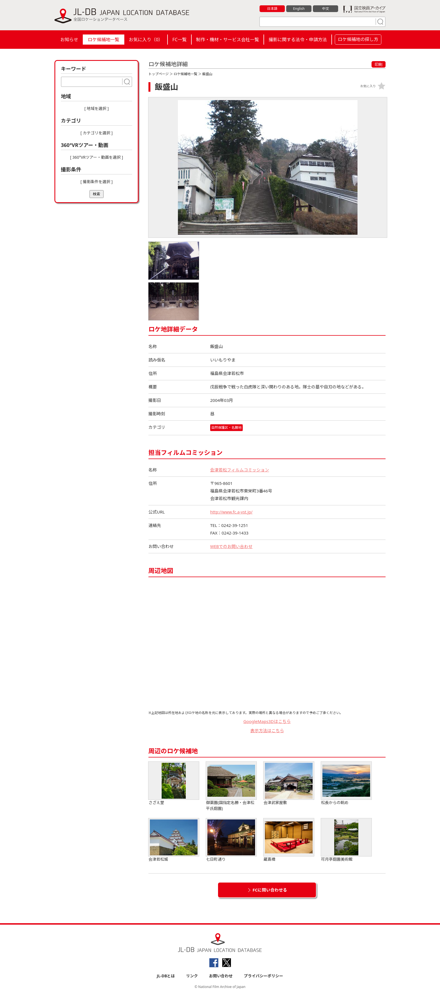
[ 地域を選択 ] (96, 108)
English (299, 8)
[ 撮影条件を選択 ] (97, 181)
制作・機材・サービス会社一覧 (227, 39)
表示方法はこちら (267, 730)
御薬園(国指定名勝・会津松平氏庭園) (231, 786)
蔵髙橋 (288, 840)
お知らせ (69, 39)
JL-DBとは (166, 975)
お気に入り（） (146, 39)
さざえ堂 (173, 783)
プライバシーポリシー (263, 975)
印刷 (378, 64)
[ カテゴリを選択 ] (97, 132)
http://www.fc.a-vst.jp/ (232, 512)
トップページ (158, 74)
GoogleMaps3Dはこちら (267, 721)
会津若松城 (173, 840)
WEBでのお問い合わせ (231, 546)
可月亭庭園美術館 (346, 840)
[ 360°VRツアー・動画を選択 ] (96, 157)
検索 (96, 194)
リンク (192, 975)
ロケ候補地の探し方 (358, 39)
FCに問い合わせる (270, 890)
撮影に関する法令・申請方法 (298, 39)
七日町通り (231, 840)
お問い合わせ (221, 975)
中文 (325, 8)
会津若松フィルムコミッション (239, 470)
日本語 (272, 8)
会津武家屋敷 (288, 783)
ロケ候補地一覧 (103, 39)
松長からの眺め (346, 783)
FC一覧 (179, 39)
